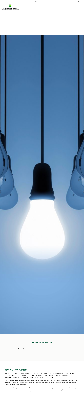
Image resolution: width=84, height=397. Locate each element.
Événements (38, 15)
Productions (29, 15)
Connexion (66, 15)
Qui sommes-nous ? (17, 15)
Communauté (47, 15)
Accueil (8, 15)
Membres (56, 15)
